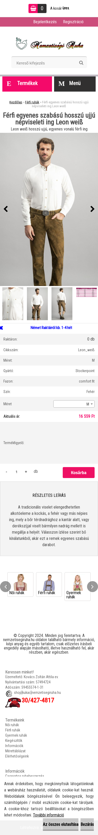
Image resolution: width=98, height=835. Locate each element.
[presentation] (5, 209)
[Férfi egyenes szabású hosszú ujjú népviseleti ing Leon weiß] (49, 209)
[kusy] (16, 471)
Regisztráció (73, 21)
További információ (48, 815)
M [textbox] (88, 404)
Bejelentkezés (45, 21)
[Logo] (49, 43)
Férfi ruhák (32, 102)
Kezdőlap (15, 102)
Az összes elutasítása (60, 824)
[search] (81, 63)
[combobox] (74, 404)
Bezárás (87, 824)
